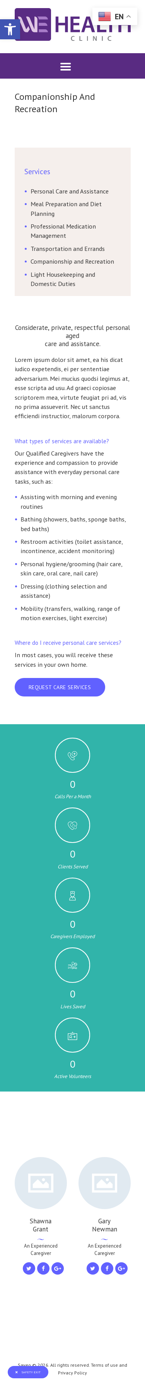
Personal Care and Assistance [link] (70, 191)
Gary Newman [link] (104, 1225)
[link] (10, 29)
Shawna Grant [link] (40, 1225)
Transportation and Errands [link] (68, 248)
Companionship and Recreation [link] (72, 261)
